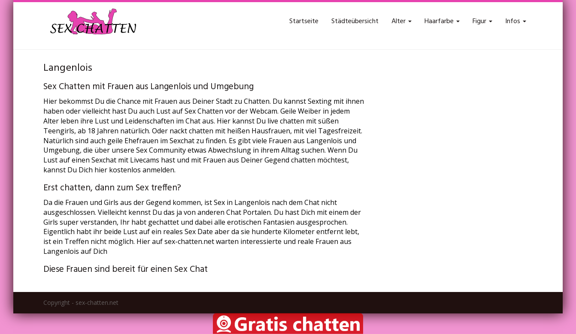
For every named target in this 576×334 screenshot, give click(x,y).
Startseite (303, 21)
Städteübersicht (355, 21)
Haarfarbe (442, 21)
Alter (401, 21)
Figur (482, 21)
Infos (515, 21)
